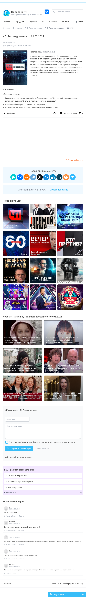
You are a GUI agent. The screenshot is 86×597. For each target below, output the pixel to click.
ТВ (43, 21)
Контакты (66, 21)
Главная (6, 21)
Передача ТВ (19, 12)
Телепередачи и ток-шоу (72, 583)
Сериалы (33, 21)
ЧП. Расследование (33, 28)
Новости (53, 21)
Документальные (47, 52)
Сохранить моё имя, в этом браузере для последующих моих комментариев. (42, 442)
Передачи (19, 21)
